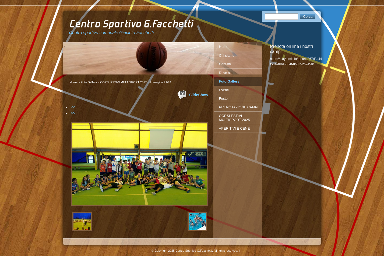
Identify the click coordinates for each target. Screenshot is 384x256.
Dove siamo (228, 73)
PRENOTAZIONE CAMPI (238, 107)
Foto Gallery (89, 82)
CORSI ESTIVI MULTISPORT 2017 (123, 82)
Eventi (224, 90)
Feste (223, 99)
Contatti (225, 64)
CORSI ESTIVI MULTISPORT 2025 (234, 118)
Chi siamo (227, 56)
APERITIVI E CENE (234, 128)
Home (73, 82)
